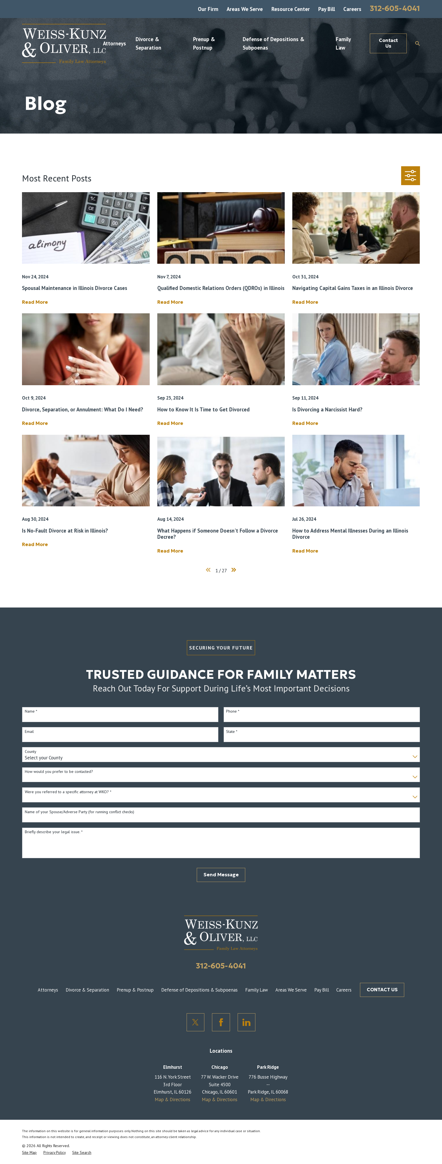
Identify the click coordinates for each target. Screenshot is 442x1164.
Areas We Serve (245, 9)
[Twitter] (196, 1022)
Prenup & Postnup (135, 990)
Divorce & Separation (87, 990)
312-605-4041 (395, 8)
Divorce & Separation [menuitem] (148, 43)
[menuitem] (29, 1152)
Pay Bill (326, 9)
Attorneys (48, 990)
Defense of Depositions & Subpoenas (199, 990)
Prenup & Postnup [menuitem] (204, 43)
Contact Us (388, 43)
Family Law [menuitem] (343, 43)
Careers (352, 9)
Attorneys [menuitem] (114, 43)
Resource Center (290, 9)
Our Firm (208, 9)
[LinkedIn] (247, 1022)
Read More (35, 302)
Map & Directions (172, 1099)
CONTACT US (382, 990)
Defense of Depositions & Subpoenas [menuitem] (273, 43)
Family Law (256, 990)
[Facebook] (221, 1022)
